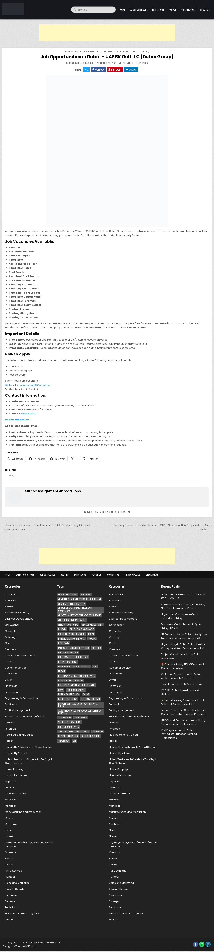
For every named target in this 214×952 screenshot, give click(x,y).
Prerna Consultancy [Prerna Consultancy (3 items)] (68, 694)
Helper (135, 63)
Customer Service (16, 667)
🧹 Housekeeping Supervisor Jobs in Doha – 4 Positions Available (183, 702)
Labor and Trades (15, 793)
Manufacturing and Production (23, 812)
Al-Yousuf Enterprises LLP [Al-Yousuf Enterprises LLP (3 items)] (71, 603)
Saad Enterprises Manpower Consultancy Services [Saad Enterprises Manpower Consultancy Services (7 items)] (79, 711)
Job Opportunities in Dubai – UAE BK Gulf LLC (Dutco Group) (107, 57)
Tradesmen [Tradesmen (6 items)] (63, 740)
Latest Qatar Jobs (139, 9)
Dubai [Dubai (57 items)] (91, 633)
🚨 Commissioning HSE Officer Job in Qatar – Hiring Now (183, 666)
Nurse (8, 830)
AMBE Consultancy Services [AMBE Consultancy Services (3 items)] (72, 619)
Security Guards (14, 889)
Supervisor (11, 895)
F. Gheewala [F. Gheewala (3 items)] (63, 643)
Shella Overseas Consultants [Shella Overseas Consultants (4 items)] (73, 731)
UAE (128, 512)
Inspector (10, 781)
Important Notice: (17, 419)
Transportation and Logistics (22, 913)
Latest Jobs (158, 9)
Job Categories (188, 9)
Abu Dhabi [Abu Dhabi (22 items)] (86, 594)
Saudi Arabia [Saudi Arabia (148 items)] (64, 717)
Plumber (76, 51)
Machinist (10, 799)
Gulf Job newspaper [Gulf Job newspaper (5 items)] (68, 652)
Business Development (19, 619)
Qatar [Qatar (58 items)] (86, 694)
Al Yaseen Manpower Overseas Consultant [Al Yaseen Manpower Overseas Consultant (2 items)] (79, 615)
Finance (9, 722)
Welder (9, 919)
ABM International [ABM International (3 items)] (67, 594)
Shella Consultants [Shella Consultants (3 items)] (68, 726)
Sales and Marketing (17, 883)
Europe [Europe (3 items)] (92, 638)
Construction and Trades (20, 655)
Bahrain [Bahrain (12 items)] (62, 629)
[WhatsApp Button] (201, 944)
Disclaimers (152, 574)
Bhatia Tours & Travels (107, 512)
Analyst (9, 606)
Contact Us (113, 574)
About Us (205, 9)
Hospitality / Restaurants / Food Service (28, 747)
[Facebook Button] (195, 944)
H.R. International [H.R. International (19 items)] (67, 661)
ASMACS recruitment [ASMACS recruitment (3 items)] (92, 624)
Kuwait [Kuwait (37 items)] (61, 671)
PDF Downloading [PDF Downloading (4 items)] (76, 689)
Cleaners (10, 649)
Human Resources (16, 775)
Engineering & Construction (21, 698)
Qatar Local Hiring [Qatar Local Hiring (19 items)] (67, 699)
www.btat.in (28, 413)
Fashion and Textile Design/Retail (25, 716)
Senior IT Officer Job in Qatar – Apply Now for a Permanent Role (183, 606)
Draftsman (11, 674)
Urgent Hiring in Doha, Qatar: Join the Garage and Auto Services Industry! (183, 646)
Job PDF (172, 9)
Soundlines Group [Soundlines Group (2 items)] (90, 736)
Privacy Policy (132, 574)
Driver (8, 680)
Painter (9, 864)
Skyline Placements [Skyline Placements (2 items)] (68, 736)
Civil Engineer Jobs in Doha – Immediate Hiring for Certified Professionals (179, 734)
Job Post (10, 787)
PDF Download (13, 871)
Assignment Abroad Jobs (81, 63)
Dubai (123, 512)
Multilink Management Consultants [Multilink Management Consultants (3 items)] (76, 685)
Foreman (126, 63)
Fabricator (11, 704)
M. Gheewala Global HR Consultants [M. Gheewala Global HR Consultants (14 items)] (76, 675)
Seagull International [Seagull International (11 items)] (69, 722)
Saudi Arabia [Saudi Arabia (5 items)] (81, 717)
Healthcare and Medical (19, 735)
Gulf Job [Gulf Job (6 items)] (96, 647)
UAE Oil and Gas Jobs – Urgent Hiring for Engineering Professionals (183, 722)
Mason (9, 818)
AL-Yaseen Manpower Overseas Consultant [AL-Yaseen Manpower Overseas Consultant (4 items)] (79, 599)
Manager (10, 806)
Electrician (11, 686)
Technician (11, 907)
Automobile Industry (17, 613)
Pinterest (115, 69)
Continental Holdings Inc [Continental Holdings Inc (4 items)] (71, 633)
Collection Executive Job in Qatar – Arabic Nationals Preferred (182, 676)
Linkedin (131, 69)
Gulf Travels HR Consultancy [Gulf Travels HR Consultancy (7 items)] (73, 657)
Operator (10, 852)
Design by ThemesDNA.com (20, 946)
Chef (8, 643)
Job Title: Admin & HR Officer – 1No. (181, 684)
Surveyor (10, 901)
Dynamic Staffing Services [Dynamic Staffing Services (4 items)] (71, 638)
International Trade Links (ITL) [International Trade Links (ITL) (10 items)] (74, 666)
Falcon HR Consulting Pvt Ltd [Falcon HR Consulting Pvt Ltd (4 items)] (73, 647)
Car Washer (12, 625)
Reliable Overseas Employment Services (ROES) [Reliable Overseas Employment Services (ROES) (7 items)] (78, 704)
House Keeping (14, 769)
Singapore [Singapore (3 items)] (97, 731)
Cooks (9, 661)
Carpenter (11, 631)
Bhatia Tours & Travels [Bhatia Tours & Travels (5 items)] (82, 629)
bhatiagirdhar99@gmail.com (34, 385)
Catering (10, 637)
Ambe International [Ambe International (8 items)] (68, 624)
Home (122, 9)
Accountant (12, 594)
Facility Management (17, 710)
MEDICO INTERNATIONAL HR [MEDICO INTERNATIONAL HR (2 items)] (70, 680)
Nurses (9, 836)
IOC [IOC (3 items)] (95, 666)
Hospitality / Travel (16, 753)
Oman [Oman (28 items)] (60, 689)
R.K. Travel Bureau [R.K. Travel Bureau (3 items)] (90, 699)
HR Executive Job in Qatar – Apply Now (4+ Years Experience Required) (184, 636)
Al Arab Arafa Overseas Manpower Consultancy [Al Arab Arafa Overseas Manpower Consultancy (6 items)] (75, 609)
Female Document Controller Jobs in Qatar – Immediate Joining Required (183, 712)
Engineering (12, 692)
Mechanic (11, 824)
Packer (9, 858)
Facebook (98, 69)
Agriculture (11, 600)
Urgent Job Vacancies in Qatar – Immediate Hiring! (181, 616)
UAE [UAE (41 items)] (74, 740)
